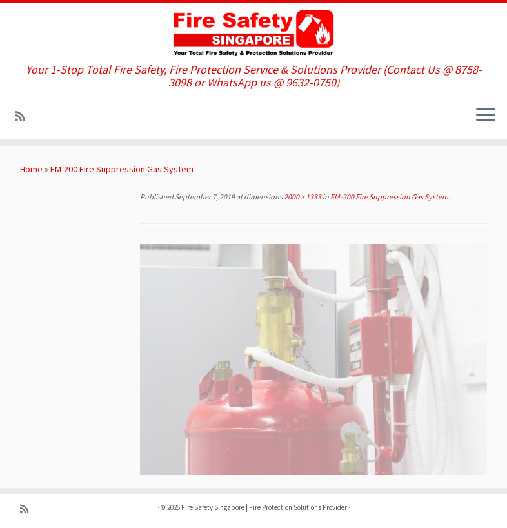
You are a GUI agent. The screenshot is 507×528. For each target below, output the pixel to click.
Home (31, 169)
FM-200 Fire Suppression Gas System (122, 169)
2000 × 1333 (302, 196)
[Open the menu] (485, 116)
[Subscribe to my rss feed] (24, 116)
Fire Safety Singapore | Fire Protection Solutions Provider (264, 507)
